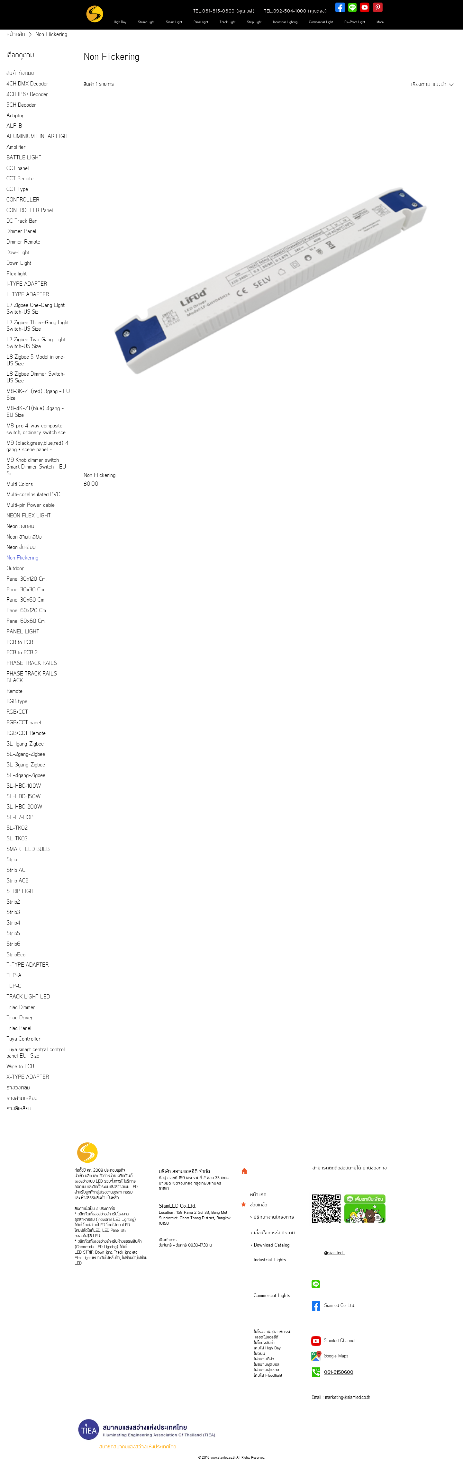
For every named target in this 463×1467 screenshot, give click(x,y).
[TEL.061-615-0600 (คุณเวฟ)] (223, 11)
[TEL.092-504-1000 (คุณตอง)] (295, 11)
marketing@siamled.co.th (347, 1397)
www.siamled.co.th (223, 1457)
